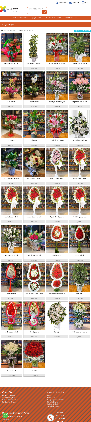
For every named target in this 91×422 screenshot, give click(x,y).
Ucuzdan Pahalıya (8, 30)
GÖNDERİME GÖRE (20, 18)
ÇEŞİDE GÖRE (37, 18)
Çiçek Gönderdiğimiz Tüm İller (12, 416)
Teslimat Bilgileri (52, 404)
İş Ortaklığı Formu (53, 406)
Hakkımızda (51, 398)
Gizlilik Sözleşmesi (8, 398)
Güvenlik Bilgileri (52, 402)
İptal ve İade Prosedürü (10, 400)
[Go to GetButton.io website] (5, 419)
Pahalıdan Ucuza (26, 30)
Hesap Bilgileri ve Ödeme (55, 400)
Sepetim (85, 2)
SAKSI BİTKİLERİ (71, 18)
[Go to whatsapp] (5, 415)
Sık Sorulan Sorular (9, 402)
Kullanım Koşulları (8, 395)
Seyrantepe (8, 24)
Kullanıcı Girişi (61, 2)
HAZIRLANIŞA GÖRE (53, 18)
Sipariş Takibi (74, 2)
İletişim (49, 395)
